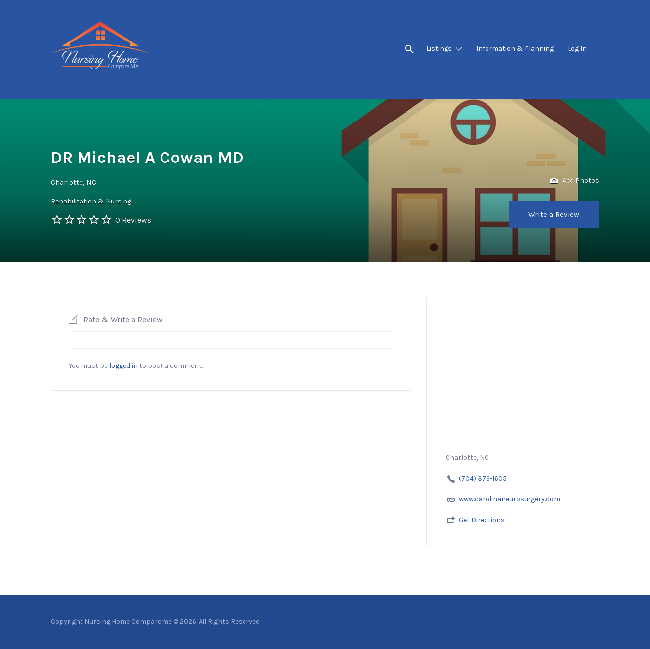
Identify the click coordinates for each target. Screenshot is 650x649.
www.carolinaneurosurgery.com (509, 499)
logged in (123, 366)
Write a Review (553, 214)
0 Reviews (133, 220)
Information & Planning (515, 48)
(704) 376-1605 (483, 478)
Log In (577, 48)
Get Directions (482, 520)
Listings (439, 48)
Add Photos (574, 181)
